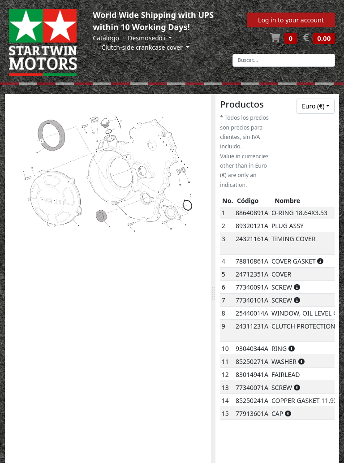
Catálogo (106, 38)
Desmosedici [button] (147, 38)
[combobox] (316, 106)
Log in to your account (291, 20)
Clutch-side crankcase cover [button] (142, 47)
